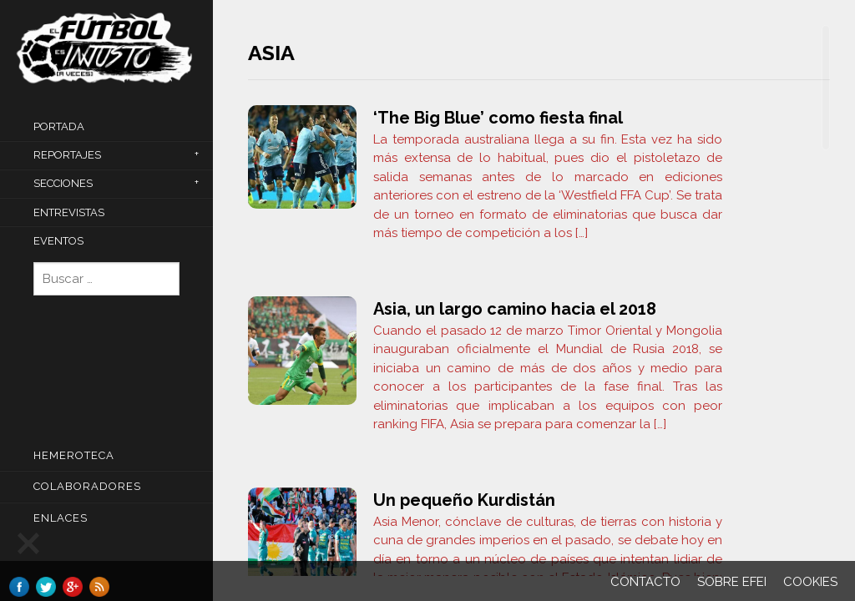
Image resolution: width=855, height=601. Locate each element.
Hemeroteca (73, 455)
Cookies (810, 581)
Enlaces (60, 518)
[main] (539, 300)
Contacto (645, 581)
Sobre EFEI (731, 581)
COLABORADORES (87, 486)
